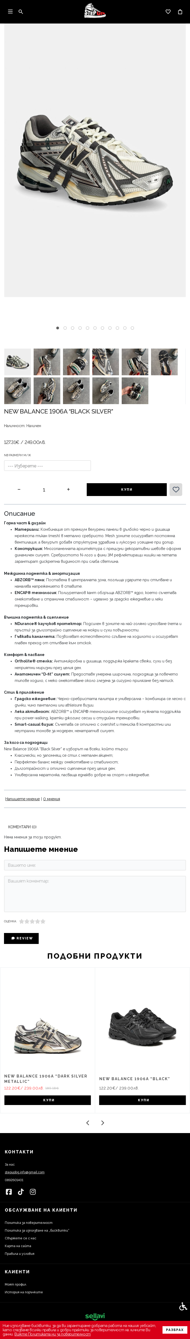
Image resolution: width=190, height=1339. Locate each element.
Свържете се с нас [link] (20, 1238)
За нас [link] (10, 1164)
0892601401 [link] (14, 1180)
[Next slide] (102, 1123)
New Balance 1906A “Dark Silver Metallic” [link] (46, 1079)
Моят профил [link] (15, 1284)
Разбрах (175, 1330)
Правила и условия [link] (19, 1254)
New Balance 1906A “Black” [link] (134, 1079)
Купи (127, 489)
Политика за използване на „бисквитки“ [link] (37, 1230)
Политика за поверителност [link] (29, 1223)
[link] (95, 12)
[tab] (57, 328)
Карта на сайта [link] (18, 1246)
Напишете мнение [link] (22, 799)
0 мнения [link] (51, 799)
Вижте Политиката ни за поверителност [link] (52, 1334)
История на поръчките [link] (24, 1292)
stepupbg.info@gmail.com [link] (25, 1172)
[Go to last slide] (88, 1123)
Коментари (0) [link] (22, 827)
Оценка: (10, 921)
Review (22, 938)
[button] (17, 362)
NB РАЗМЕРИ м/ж (17, 455)
